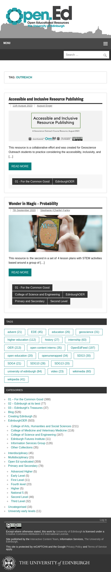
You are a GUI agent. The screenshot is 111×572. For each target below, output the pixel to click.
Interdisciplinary (18, 453)
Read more (20, 166)
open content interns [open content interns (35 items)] (46, 347)
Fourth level (18, 484)
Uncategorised (17, 506)
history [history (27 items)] (52, 339)
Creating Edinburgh (20, 416)
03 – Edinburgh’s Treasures (25, 407)
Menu (6, 43)
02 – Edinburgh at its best (24, 403)
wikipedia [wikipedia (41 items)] (16, 379)
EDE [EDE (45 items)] (37, 331)
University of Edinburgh (69, 531)
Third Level (18, 501)
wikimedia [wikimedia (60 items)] (82, 371)
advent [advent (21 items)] (15, 331)
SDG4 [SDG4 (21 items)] (14, 363)
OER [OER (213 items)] (14, 347)
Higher (15, 488)
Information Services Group (28, 443)
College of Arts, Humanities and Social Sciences (41, 426)
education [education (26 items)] (61, 331)
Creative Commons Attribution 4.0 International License (37, 534)
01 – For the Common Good (25, 399)
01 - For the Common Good (32, 181)
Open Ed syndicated (21, 461)
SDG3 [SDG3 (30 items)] (84, 355)
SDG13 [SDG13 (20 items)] (62, 363)
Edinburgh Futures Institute (28, 438)
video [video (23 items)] (57, 371)
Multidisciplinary (18, 457)
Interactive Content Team (44, 539)
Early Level (18, 475)
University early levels (21, 511)
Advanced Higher (22, 471)
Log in (103, 519)
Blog (11, 412)
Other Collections (22, 447)
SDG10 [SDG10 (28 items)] (37, 363)
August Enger (44, 105)
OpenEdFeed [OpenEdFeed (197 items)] (83, 347)
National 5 (17, 492)
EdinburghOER (64, 181)
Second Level (58, 301)
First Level (17, 479)
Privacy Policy (74, 546)
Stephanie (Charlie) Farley (55, 210)
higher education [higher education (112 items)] (22, 339)
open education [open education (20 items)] (20, 355)
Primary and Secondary (29, 301)
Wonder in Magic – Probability (33, 203)
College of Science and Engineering (37, 294)
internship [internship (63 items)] (77, 339)
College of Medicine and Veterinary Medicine (39, 430)
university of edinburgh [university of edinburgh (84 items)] (25, 371)
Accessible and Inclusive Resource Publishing (46, 99)
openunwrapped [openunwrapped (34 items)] (55, 355)
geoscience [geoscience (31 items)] (89, 331)
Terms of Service (97, 546)
